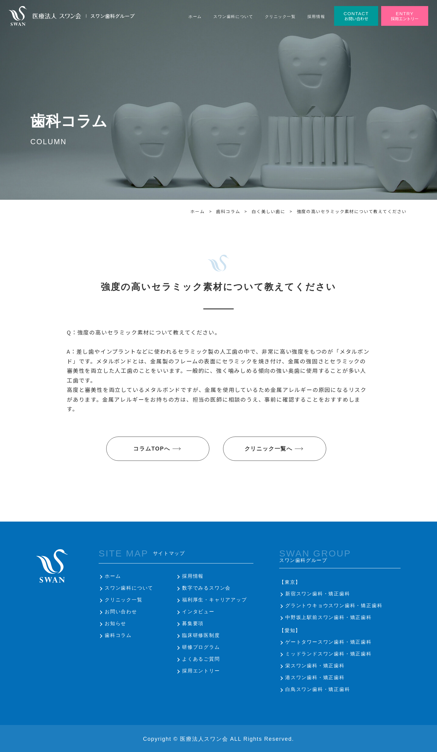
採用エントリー (201, 670)
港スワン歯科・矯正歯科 (315, 677)
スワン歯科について (129, 587)
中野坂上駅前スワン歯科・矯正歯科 (328, 617)
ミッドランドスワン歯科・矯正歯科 (328, 653)
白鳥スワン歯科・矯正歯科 (317, 689)
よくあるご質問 (201, 659)
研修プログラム (201, 647)
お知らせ (115, 623)
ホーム (113, 576)
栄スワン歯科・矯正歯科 (315, 665)
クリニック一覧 (124, 599)
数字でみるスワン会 (206, 587)
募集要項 (193, 623)
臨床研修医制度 (201, 635)
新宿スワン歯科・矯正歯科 (317, 593)
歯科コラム (118, 635)
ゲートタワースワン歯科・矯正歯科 (328, 642)
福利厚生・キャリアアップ (214, 599)
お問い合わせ (121, 611)
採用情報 (193, 576)
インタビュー (198, 611)
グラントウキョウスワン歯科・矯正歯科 (333, 605)
